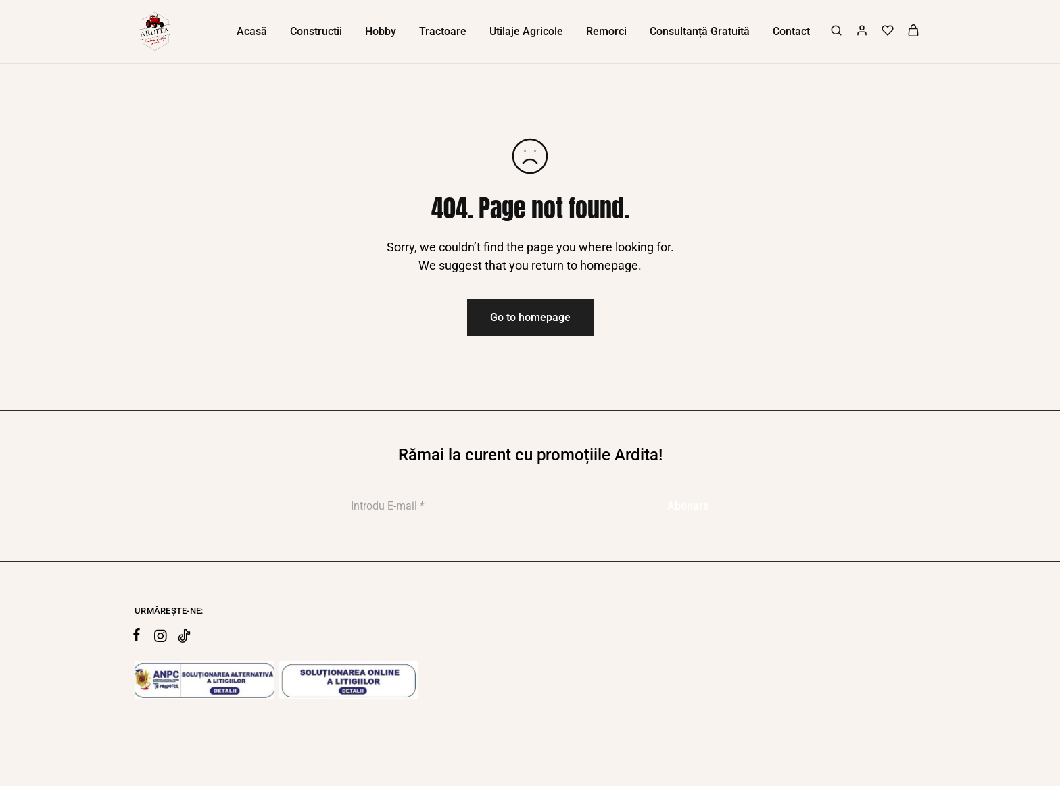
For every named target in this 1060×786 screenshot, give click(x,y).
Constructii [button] (316, 31)
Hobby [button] (380, 31)
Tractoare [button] (442, 31)
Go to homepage (530, 317)
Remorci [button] (606, 31)
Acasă (252, 31)
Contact (791, 31)
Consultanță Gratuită (700, 31)
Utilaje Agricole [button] (526, 31)
